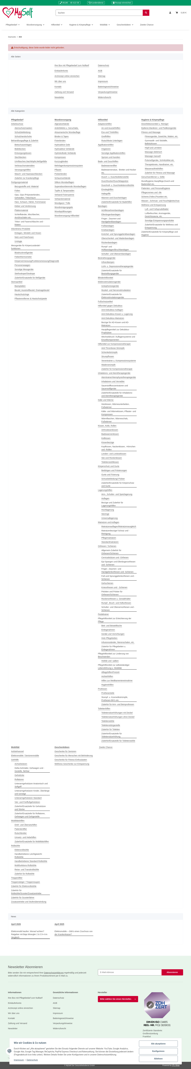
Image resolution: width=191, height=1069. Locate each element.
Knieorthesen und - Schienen (114, 587)
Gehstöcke (19, 775)
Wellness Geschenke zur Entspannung (72, 764)
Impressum (103, 81)
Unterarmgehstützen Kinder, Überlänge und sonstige (32, 792)
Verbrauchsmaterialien (25, 165)
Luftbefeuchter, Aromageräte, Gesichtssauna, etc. (158, 214)
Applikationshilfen (106, 145)
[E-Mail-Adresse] (130, 972)
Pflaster (58, 170)
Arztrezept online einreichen (67, 76)
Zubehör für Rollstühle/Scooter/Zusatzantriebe (26, 892)
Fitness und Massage (151, 132)
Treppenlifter (16, 878)
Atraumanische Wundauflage (67, 132)
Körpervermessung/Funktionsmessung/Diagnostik (37, 261)
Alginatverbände (62, 124)
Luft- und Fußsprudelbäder (157, 209)
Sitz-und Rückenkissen (111, 458)
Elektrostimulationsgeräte (109, 282)
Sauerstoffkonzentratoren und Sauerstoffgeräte (114, 387)
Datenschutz (103, 65)
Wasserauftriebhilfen (154, 168)
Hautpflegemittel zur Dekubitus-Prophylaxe (115, 331)
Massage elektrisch (153, 152)
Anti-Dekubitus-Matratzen (112, 318)
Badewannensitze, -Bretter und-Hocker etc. (118, 171)
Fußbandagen (107, 226)
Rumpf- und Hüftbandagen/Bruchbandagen (115, 248)
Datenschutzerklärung (54, 973)
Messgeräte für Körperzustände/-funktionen (26, 247)
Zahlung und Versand (64, 92)
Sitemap (101, 76)
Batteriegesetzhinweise (108, 87)
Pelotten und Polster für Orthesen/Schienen (111, 593)
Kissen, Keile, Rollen (107, 426)
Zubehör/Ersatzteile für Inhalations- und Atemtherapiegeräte (117, 394)
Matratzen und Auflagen (108, 522)
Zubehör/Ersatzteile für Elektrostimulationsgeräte (112, 296)
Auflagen (105, 498)
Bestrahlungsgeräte (106, 258)
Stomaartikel (16, 282)
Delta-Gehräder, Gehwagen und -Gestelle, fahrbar (29, 769)
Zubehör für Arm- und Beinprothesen (117, 704)
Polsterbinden (61, 174)
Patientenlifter (21, 829)
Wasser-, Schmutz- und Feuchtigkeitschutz (160, 201)
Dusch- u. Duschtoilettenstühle (115, 177)
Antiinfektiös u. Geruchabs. (67, 128)
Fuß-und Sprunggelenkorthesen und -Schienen (118, 577)
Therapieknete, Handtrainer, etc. (159, 164)
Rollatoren (19, 779)
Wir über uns (60, 81)
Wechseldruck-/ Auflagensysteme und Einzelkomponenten (118, 338)
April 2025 (59, 924)
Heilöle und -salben (110, 661)
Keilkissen (106, 438)
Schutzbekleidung (23, 132)
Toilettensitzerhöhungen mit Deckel (117, 713)
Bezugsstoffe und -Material (27, 186)
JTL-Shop (176, 1065)
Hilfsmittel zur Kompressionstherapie (114, 344)
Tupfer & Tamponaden (64, 190)
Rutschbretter (21, 833)
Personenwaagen (22, 265)
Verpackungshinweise (107, 92)
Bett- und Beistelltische (111, 625)
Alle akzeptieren (158, 1044)
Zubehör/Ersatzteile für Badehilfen (116, 202)
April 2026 (16, 924)
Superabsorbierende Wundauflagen (70, 186)
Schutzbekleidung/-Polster (113, 479)
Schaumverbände (62, 178)
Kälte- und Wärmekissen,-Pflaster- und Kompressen (118, 412)
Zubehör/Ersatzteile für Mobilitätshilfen (32, 841)
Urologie (18, 241)
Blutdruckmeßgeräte (24, 253)
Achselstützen (21, 764)
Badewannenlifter (109, 165)
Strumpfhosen (107, 356)
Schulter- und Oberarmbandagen (116, 254)
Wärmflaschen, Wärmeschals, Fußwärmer (114, 420)
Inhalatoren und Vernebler (113, 381)
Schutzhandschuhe (23, 136)
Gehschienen (107, 583)
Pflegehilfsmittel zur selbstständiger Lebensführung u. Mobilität (113, 666)
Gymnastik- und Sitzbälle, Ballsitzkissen (156, 142)
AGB (100, 71)
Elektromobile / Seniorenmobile (25, 755)
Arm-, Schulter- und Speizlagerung (116, 494)
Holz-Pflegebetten (109, 638)
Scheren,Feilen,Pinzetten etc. (154, 196)
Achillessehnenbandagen (112, 210)
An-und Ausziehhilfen (110, 128)
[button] (170, 13)
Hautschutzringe (22, 294)
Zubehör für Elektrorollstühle (24, 886)
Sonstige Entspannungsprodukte (159, 220)
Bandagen (102, 206)
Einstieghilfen (107, 189)
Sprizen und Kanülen (110, 157)
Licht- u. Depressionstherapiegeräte (117, 266)
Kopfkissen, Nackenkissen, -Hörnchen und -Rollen (118, 448)
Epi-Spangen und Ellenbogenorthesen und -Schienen (118, 563)
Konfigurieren (158, 1051)
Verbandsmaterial (62, 199)
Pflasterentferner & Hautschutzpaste (31, 298)
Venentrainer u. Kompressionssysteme (118, 360)
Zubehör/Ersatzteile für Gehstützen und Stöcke (30, 807)
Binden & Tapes (62, 136)
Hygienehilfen (107, 685)
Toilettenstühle (107, 721)
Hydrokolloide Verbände (65, 153)
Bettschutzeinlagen (23, 145)
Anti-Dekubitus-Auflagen (112, 310)
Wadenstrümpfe (108, 365)
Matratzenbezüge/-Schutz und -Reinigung (115, 532)
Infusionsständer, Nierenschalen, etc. (118, 642)
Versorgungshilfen (23, 170)
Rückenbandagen (109, 242)
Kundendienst (96, 3)
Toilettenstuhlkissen (110, 462)
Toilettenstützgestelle (110, 725)
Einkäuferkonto (61, 71)
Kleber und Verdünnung (25, 206)
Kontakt (58, 87)
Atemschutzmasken (23, 128)
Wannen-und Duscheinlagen (114, 198)
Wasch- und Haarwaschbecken (28, 174)
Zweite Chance (105, 747)
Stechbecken (20, 157)
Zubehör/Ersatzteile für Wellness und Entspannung (161, 226)
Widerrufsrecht (104, 97)
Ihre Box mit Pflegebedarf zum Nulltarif (72, 65)
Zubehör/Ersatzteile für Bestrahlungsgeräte (111, 272)
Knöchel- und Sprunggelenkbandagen (118, 234)
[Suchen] (99, 13)
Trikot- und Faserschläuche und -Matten (29, 223)
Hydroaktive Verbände (64, 149)
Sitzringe (105, 514)
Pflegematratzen (108, 538)
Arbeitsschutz (17, 124)
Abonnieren (172, 972)
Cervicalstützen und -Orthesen (115, 557)
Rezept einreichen (122, 3)
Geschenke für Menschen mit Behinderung (74, 755)
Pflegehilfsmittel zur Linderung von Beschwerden (113, 655)
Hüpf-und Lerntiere (153, 148)
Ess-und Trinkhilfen (110, 132)
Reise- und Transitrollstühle (27, 869)
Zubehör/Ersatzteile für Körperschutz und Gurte (117, 484)
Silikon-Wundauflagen (64, 182)
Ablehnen (158, 1059)
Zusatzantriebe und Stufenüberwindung (28, 902)
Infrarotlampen (107, 262)
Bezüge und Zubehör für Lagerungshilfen (112, 504)
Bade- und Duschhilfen (108, 161)
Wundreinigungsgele (64, 207)
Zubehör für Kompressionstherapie (117, 369)
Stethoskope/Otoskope (25, 273)
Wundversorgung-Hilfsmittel (67, 215)
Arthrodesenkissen (109, 430)
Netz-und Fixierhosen (24, 237)
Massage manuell (153, 156)
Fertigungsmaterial (19, 182)
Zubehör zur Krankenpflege (27, 178)
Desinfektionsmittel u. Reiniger (155, 124)
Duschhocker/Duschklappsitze (114, 181)
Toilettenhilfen (104, 708)
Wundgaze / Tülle (62, 203)
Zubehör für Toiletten (110, 729)
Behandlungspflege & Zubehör (24, 140)
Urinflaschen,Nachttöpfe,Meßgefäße (31, 161)
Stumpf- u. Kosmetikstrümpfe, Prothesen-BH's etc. (114, 698)
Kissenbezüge (107, 442)
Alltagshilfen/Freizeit (110, 672)
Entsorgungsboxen (23, 153)
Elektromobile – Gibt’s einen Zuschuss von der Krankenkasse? (74, 932)
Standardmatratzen (110, 542)
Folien (17, 190)
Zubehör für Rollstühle (24, 874)
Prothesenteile (107, 693)
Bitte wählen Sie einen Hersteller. (116, 999)
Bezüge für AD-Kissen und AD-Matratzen (115, 324)
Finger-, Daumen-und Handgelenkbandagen (111, 220)
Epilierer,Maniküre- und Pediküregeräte (158, 128)
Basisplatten (20, 286)
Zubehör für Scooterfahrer (22, 897)
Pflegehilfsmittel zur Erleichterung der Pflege (114, 620)
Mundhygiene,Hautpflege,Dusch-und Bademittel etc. (157, 182)
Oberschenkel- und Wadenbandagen (117, 238)
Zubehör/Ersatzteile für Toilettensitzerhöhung (111, 735)
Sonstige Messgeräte (24, 269)
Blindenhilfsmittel (105, 278)
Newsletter (59, 97)
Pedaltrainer (103, 614)
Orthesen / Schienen (107, 546)
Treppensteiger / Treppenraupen (25, 882)
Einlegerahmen (108, 630)
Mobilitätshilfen (18, 820)
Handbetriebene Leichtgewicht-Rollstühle (28, 855)
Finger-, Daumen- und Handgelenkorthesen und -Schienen (117, 570)
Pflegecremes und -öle (151, 192)
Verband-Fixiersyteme (64, 195)
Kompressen (60, 157)
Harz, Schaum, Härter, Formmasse (30, 202)
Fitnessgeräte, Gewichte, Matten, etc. (161, 136)
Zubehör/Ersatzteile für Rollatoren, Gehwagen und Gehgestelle (30, 815)
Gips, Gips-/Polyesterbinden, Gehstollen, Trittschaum (27, 196)
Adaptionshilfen (105, 124)
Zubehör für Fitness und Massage (160, 173)
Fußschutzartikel (105, 301)
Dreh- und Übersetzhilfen (26, 825)
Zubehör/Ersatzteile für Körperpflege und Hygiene (159, 233)
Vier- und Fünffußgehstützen (27, 802)
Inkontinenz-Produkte (20, 229)
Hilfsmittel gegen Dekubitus (110, 306)
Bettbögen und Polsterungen (114, 470)
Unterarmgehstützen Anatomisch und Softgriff (31, 785)
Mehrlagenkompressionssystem (69, 165)
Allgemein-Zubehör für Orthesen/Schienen (111, 551)
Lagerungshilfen (105, 490)
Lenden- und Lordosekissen (113, 454)
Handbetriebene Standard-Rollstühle (31, 861)
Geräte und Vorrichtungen (112, 634)
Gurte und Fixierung (110, 474)
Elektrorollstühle (22, 850)
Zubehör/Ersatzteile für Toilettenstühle (118, 741)
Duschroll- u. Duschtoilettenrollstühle (117, 185)
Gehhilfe (15, 760)
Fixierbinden (60, 140)
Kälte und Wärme (106, 400)
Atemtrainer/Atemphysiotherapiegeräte (118, 377)
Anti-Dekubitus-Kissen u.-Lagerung (117, 314)
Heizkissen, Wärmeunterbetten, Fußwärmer (115, 405)
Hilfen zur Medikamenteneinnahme (117, 680)
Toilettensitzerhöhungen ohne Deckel (118, 717)
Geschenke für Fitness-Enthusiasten (71, 760)
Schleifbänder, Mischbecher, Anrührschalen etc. (27, 216)
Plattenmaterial (21, 210)
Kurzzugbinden (61, 161)
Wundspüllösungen (63, 211)
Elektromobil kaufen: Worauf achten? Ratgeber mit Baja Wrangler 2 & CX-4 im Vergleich (29, 934)
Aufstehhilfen (107, 676)
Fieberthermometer (23, 257)
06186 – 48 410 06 (69, 3)
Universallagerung (109, 518)
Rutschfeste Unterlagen (111, 140)
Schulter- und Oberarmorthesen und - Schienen (118, 608)
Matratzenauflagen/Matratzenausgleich (118, 526)
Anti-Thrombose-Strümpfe (113, 348)
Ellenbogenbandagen (110, 214)
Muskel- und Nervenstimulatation (116, 290)
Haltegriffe (106, 193)
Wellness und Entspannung (153, 205)
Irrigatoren (106, 149)
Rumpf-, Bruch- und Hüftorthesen (116, 603)
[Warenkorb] (181, 13)
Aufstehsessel (17, 751)
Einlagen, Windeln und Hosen (28, 233)
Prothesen (102, 689)
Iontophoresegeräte (110, 286)
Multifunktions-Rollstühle (26, 865)
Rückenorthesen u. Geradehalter (116, 599)
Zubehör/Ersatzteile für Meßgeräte (30, 278)
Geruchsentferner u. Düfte (153, 177)
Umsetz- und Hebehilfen (25, 837)
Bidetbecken (20, 149)
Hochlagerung (107, 510)
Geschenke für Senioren (65, 751)
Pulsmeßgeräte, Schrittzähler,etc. (159, 160)
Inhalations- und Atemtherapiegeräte (114, 373)
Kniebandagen (107, 230)
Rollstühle (15, 846)
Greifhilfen (106, 136)
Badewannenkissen (110, 434)
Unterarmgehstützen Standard (28, 798)
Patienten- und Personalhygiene (155, 188)
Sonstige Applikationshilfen (113, 153)
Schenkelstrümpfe (109, 352)
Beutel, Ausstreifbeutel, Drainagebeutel (32, 290)
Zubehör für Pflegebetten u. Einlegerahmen (113, 648)
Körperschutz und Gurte (108, 466)
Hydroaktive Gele (62, 145)
